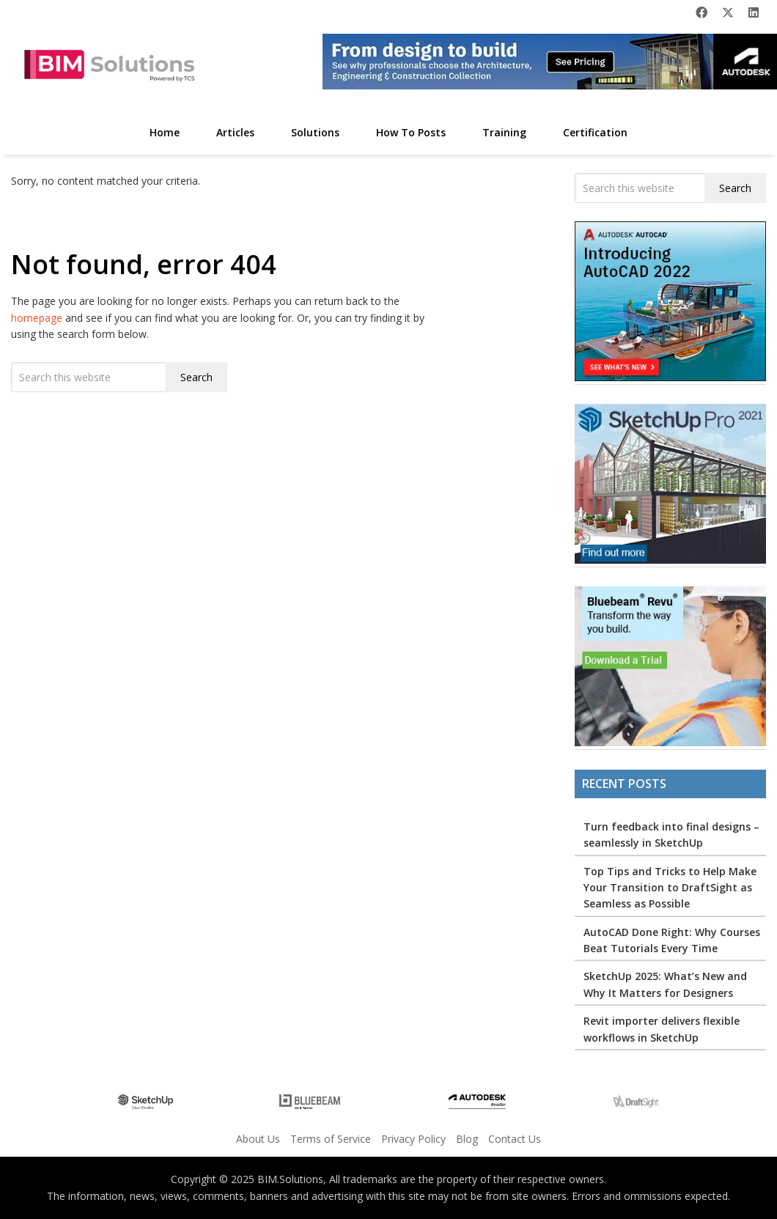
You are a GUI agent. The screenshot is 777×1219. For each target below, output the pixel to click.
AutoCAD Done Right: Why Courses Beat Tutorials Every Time (671, 940)
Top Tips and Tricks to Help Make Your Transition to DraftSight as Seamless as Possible (669, 887)
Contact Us (514, 1139)
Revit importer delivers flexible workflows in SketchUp (661, 1029)
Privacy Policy (413, 1139)
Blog (467, 1139)
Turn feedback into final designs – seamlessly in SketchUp (671, 835)
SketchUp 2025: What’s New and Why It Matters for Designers (665, 984)
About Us (258, 1139)
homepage (36, 318)
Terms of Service (330, 1139)
